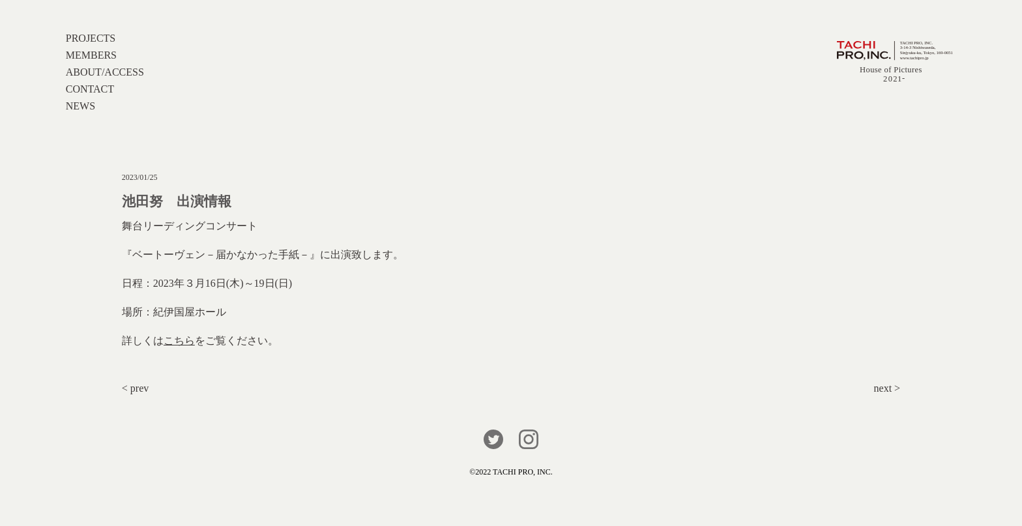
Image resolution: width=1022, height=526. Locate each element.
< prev (135, 388)
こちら (179, 340)
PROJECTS (90, 38)
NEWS (80, 105)
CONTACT (90, 89)
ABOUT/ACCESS (105, 72)
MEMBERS (91, 55)
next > (887, 388)
